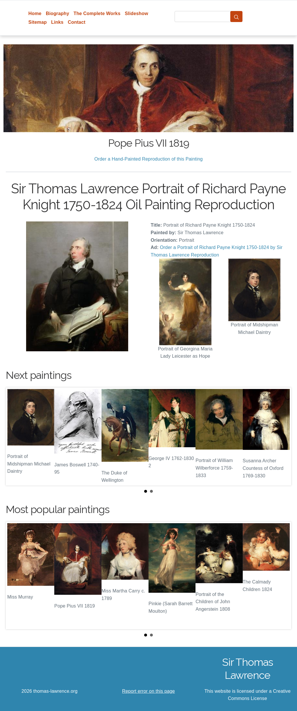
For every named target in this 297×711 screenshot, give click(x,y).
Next (282, 436)
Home (34, 13)
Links (57, 22)
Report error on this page (148, 691)
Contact (77, 22)
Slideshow (136, 13)
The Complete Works (96, 13)
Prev (14, 436)
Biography (57, 13)
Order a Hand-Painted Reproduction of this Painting (148, 159)
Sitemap (37, 22)
